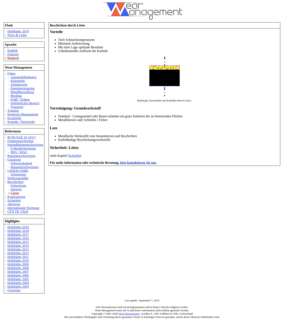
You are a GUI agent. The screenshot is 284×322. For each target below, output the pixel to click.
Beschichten (15, 182)
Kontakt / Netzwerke (21, 122)
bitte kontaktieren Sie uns (138, 162)
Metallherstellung (22, 92)
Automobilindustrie (23, 77)
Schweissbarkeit (21, 163)
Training (13, 110)
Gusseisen (14, 159)
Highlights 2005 (18, 279)
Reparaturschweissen (21, 156)
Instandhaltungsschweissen (25, 144)
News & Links (17, 35)
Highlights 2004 (18, 283)
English (12, 50)
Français (13, 54)
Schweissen (18, 174)
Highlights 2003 (18, 286)
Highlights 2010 (18, 260)
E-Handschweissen (23, 148)
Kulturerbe (18, 81)
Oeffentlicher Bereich (25, 103)
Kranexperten (16, 196)
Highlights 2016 (18, 238)
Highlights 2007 (18, 271)
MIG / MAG (19, 152)
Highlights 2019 (18, 31)
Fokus (11, 73)
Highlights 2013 (18, 249)
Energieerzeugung (22, 88)
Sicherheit (14, 200)
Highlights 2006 (18, 275)
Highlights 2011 (18, 257)
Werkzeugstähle (18, 178)
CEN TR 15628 (17, 211)
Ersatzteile (14, 118)
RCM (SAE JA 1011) (21, 137)
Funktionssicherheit (20, 141)
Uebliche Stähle (18, 170)
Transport (17, 107)
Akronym (13, 204)
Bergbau (16, 95)
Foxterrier (14, 290)
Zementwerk (19, 84)
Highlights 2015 (18, 242)
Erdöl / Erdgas (20, 99)
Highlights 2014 (18, 245)
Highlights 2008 (18, 268)
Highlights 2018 (18, 231)
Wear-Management (129, 313)
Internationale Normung (23, 208)
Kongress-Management (22, 114)
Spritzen (16, 189)
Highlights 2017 (18, 234)
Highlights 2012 (18, 253)
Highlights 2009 (18, 264)
